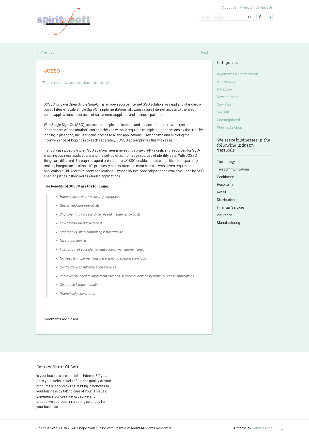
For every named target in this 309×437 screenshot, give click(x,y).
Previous (45, 52)
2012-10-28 (53, 83)
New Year (224, 105)
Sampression (262, 428)
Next (206, 52)
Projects (246, 7)
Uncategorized (228, 120)
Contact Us (264, 7)
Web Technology (230, 127)
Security (103, 83)
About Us (229, 7)
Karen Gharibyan (79, 83)
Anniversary (226, 82)
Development (227, 97)
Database (224, 89)
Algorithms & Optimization (237, 74)
